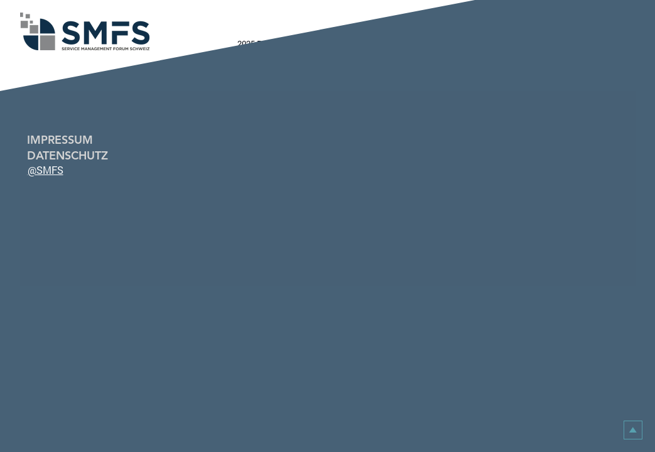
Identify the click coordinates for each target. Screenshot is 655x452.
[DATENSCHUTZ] (71, 155)
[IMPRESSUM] (71, 140)
